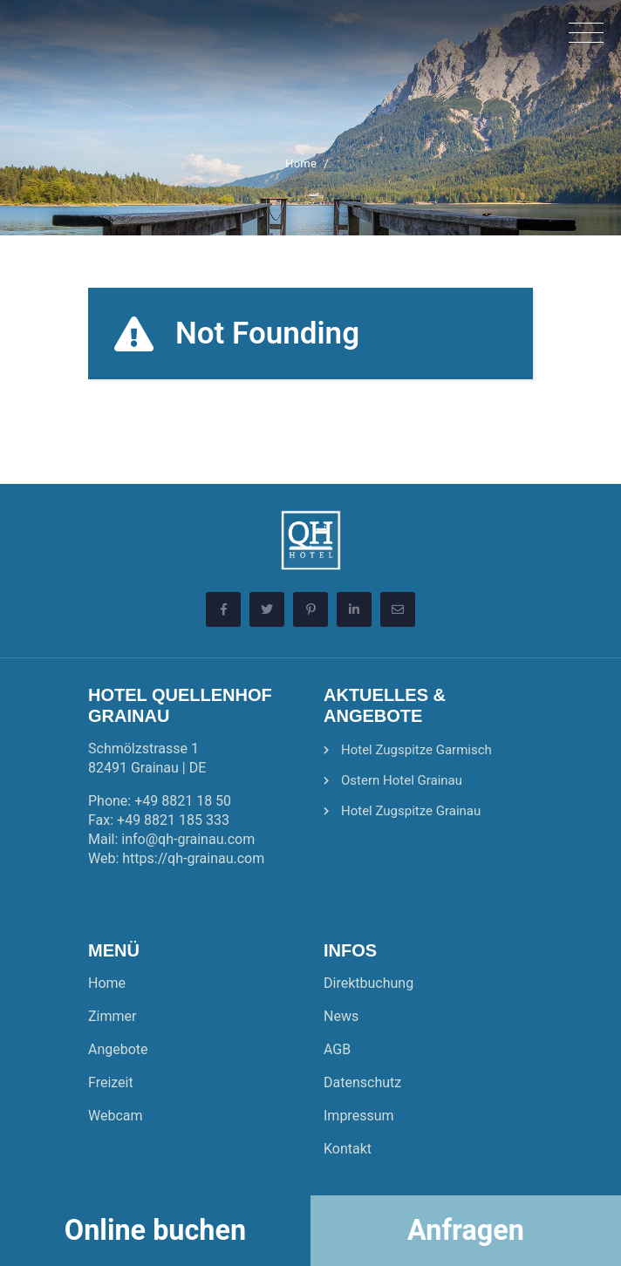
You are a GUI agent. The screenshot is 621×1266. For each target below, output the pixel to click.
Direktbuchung (368, 983)
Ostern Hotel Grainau (401, 780)
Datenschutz (362, 1082)
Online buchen (155, 1230)
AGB (337, 1049)
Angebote (118, 1049)
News (341, 1016)
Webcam (115, 1115)
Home (301, 163)
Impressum (359, 1115)
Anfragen (465, 1230)
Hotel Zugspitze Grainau (411, 811)
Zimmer (112, 1016)
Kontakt (348, 1148)
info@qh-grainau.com (188, 839)
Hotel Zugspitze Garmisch (416, 750)
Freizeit (110, 1082)
